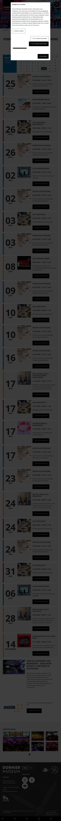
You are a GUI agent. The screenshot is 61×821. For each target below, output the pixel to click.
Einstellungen (18, 31)
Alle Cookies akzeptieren (39, 43)
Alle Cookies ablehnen (40, 38)
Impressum (36, 25)
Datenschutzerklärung (18, 25)
